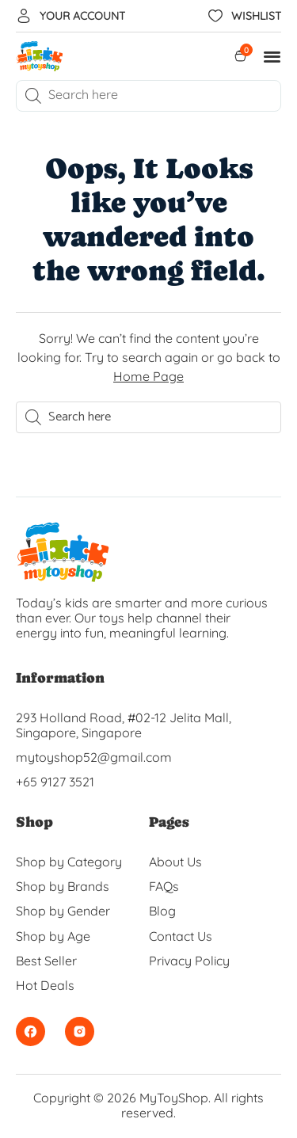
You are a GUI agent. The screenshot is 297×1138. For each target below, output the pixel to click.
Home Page (148, 376)
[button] (273, 56)
